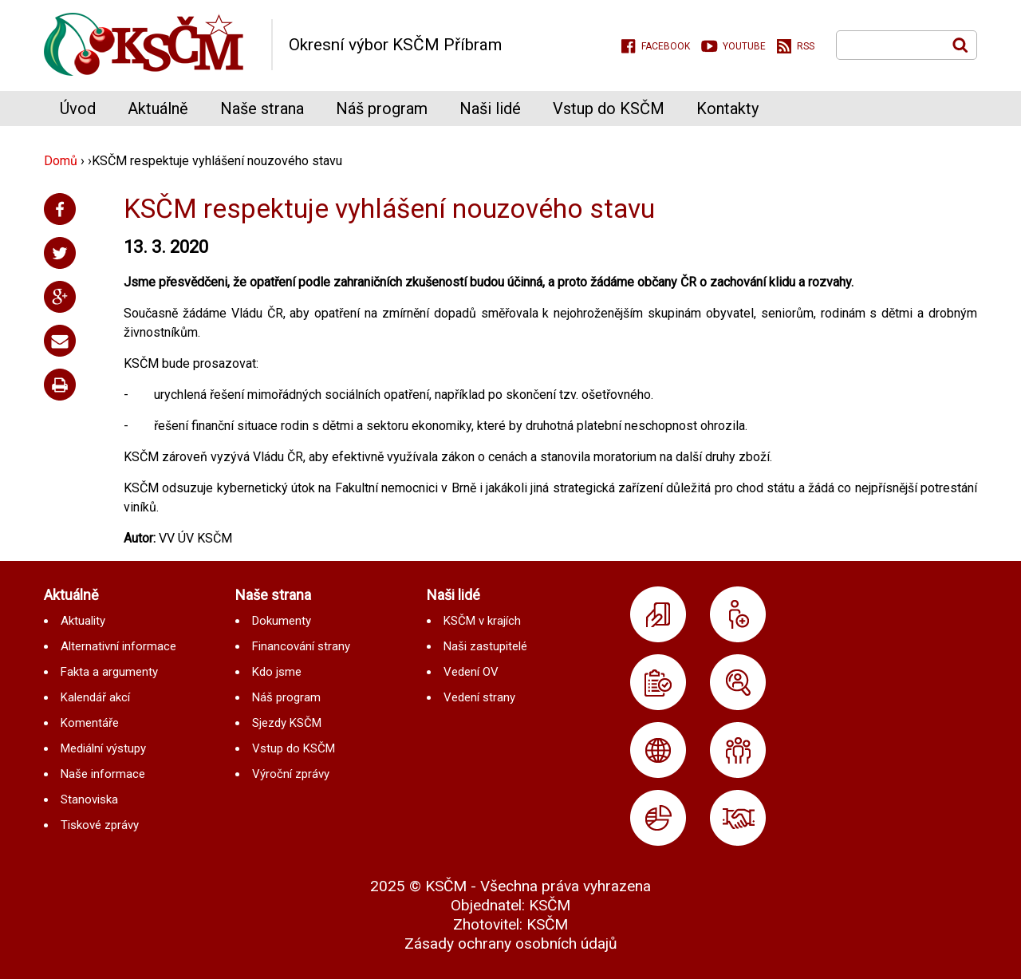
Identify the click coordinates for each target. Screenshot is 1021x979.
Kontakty (727, 108)
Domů (60, 160)
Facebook (665, 46)
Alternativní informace (118, 646)
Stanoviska (89, 799)
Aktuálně (158, 108)
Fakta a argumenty (109, 672)
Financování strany (301, 646)
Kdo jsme (277, 672)
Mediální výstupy (103, 748)
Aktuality (83, 621)
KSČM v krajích (482, 621)
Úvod (78, 108)
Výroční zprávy (290, 774)
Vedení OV (471, 672)
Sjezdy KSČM (286, 723)
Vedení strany (479, 697)
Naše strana (262, 108)
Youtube (744, 46)
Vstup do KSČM (608, 108)
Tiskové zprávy (100, 825)
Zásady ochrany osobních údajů (510, 943)
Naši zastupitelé (485, 646)
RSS (805, 46)
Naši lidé (490, 108)
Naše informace (103, 774)
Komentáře (90, 723)
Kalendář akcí (95, 697)
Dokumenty (281, 621)
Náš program (382, 108)
